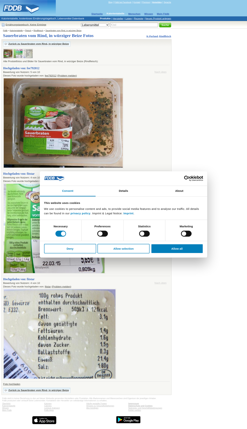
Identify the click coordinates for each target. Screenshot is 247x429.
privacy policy (80, 213)
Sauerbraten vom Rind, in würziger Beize (63, 30)
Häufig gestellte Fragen (96, 403)
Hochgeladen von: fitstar (19, 173)
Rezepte (138, 18)
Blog (110, 2)
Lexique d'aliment (52, 408)
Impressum (133, 403)
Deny (70, 248)
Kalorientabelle (115, 13)
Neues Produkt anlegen (158, 18)
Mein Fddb (163, 13)
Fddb (5, 30)
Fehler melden (134, 410)
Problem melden (67, 75)
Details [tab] (123, 190)
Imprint (128, 213)
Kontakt (136, 2)
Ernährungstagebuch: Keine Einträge (26, 24)
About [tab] (179, 190)
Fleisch (28, 30)
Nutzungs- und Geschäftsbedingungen (145, 408)
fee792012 (51, 75)
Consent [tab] (67, 190)
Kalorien (48, 403)
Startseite (97, 13)
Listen (128, 18)
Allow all (177, 248)
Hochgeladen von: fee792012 (21, 68)
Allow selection (123, 248)
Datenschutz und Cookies (140, 406)
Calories (48, 406)
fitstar (48, 286)
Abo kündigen (92, 408)
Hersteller (118, 18)
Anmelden (157, 2)
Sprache (167, 2)
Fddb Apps (49, 410)
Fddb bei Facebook (122, 2)
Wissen (148, 13)
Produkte (105, 18)
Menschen (134, 13)
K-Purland (152, 36)
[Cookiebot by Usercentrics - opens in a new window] (187, 178)
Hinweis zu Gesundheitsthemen (100, 406)
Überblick (6, 403)
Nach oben (160, 72)
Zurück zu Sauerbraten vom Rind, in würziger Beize (38, 43)
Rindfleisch (38, 30)
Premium (146, 2)
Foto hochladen (11, 384)
